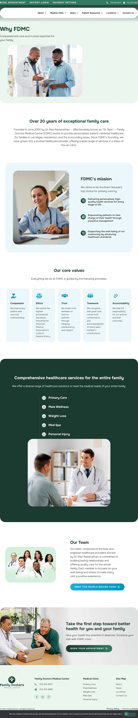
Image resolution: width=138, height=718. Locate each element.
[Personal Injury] (44, 434)
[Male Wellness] (44, 407)
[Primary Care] (44, 398)
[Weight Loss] (44, 416)
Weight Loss (57, 416)
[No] (131, 715)
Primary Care (57, 398)
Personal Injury (59, 434)
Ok (126, 714)
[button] (114, 2)
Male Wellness (58, 407)
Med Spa (54, 425)
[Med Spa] (44, 425)
